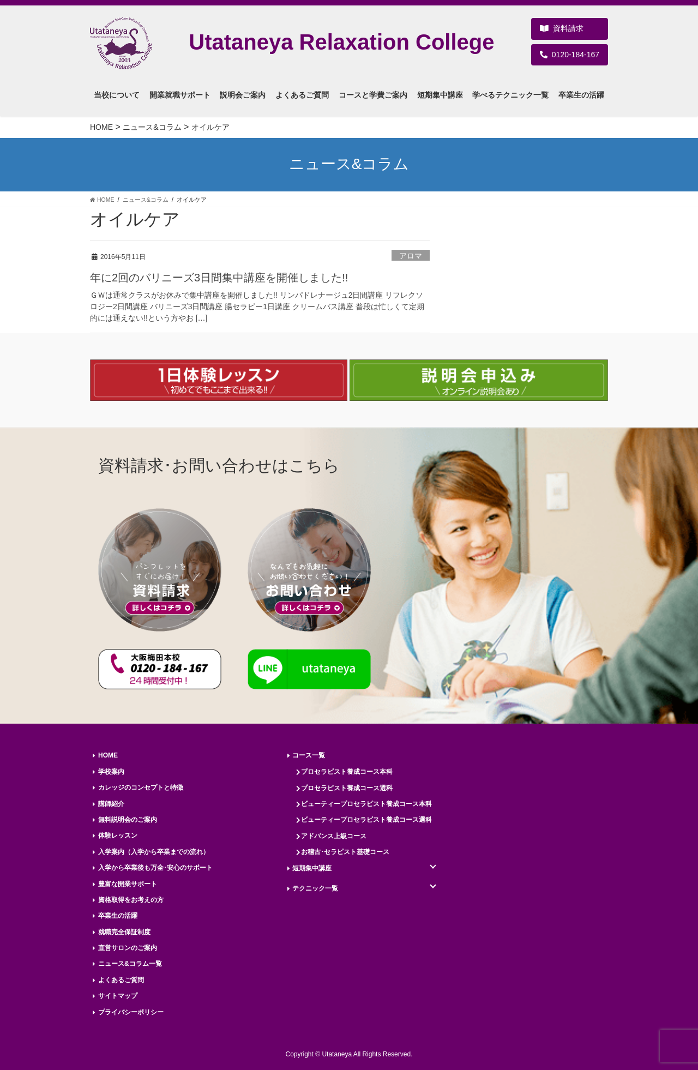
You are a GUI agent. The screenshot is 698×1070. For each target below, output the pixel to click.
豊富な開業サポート (127, 884)
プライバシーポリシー (131, 1012)
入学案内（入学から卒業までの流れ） (153, 852)
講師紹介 (111, 804)
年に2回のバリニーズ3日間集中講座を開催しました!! (219, 278)
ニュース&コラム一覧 (130, 963)
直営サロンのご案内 (127, 948)
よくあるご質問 (121, 980)
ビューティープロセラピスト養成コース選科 (366, 819)
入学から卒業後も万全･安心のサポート (155, 867)
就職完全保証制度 (124, 932)
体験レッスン (117, 835)
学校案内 (111, 772)
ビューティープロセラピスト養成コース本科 (366, 804)
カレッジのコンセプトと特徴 (140, 787)
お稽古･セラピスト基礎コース (345, 852)
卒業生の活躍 (117, 915)
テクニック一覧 (315, 888)
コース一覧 (308, 755)
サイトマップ (117, 996)
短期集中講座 (312, 868)
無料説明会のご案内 (127, 819)
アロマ (410, 255)
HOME (108, 755)
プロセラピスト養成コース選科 (347, 788)
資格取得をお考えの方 (131, 900)
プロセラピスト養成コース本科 (347, 772)
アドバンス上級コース (333, 836)
